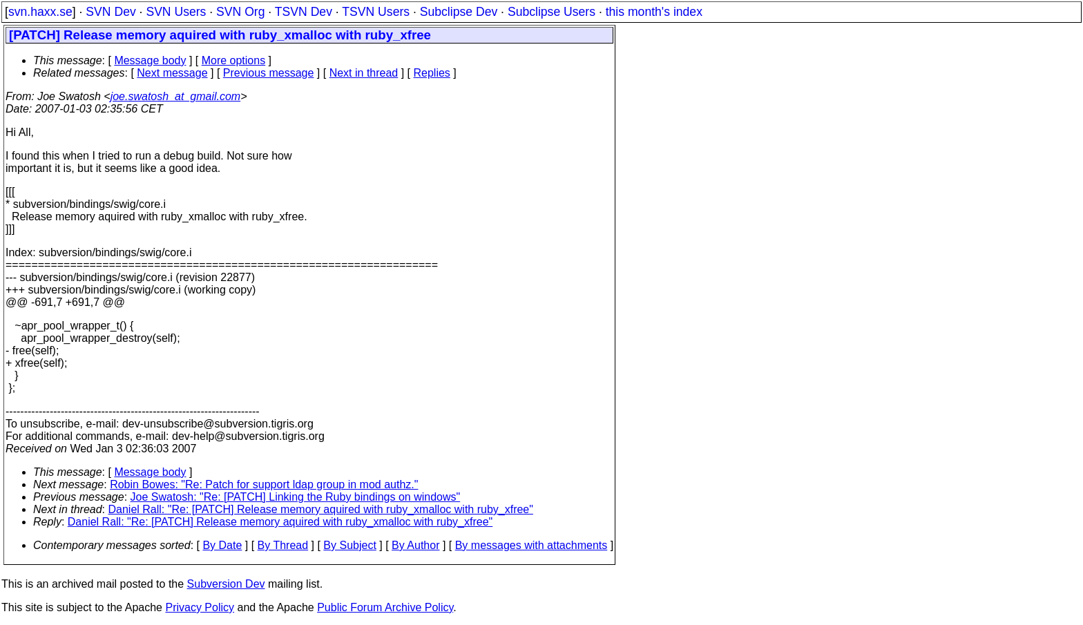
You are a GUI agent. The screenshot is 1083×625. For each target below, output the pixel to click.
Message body (150, 60)
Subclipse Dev (458, 12)
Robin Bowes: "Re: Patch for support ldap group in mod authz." (264, 484)
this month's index (654, 12)
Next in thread (364, 73)
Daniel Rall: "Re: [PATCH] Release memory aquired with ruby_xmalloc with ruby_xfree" (320, 509)
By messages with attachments (531, 545)
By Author (415, 545)
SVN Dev (110, 12)
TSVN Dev (303, 12)
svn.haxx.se (40, 12)
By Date (222, 545)
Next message (172, 73)
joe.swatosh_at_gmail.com (176, 96)
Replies (432, 73)
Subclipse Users (551, 12)
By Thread (283, 545)
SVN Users (176, 12)
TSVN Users (376, 12)
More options (234, 60)
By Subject (349, 545)
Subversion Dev (226, 584)
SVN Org (240, 12)
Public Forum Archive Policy (385, 607)
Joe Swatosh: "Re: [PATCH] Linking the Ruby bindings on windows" (296, 497)
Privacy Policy (199, 607)
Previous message (268, 73)
